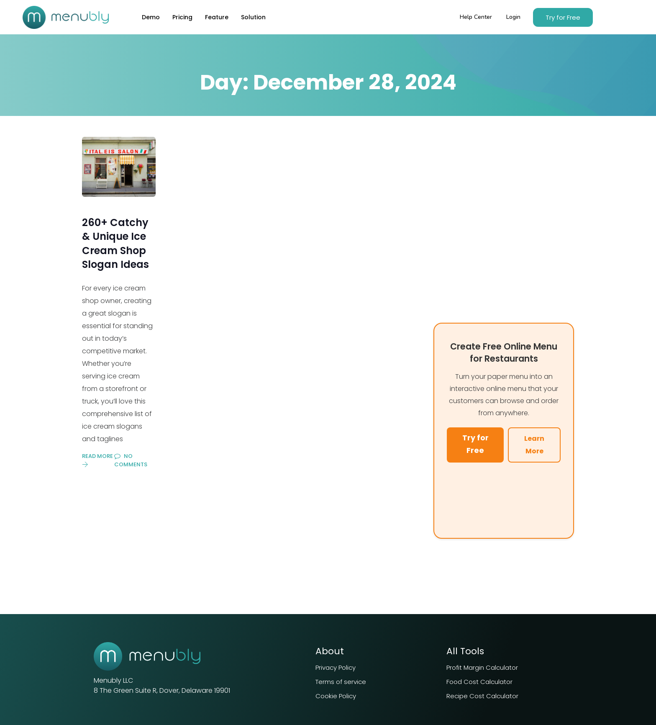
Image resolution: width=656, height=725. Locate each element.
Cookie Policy (335, 696)
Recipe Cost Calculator (482, 696)
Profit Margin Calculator (482, 667)
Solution (253, 17)
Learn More (534, 445)
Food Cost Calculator (479, 681)
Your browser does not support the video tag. (503, 498)
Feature (216, 17)
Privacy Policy (335, 667)
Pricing (182, 17)
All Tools (465, 651)
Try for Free (475, 444)
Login (513, 17)
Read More (97, 460)
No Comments (130, 460)
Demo (151, 17)
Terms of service (340, 681)
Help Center (476, 17)
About (329, 651)
